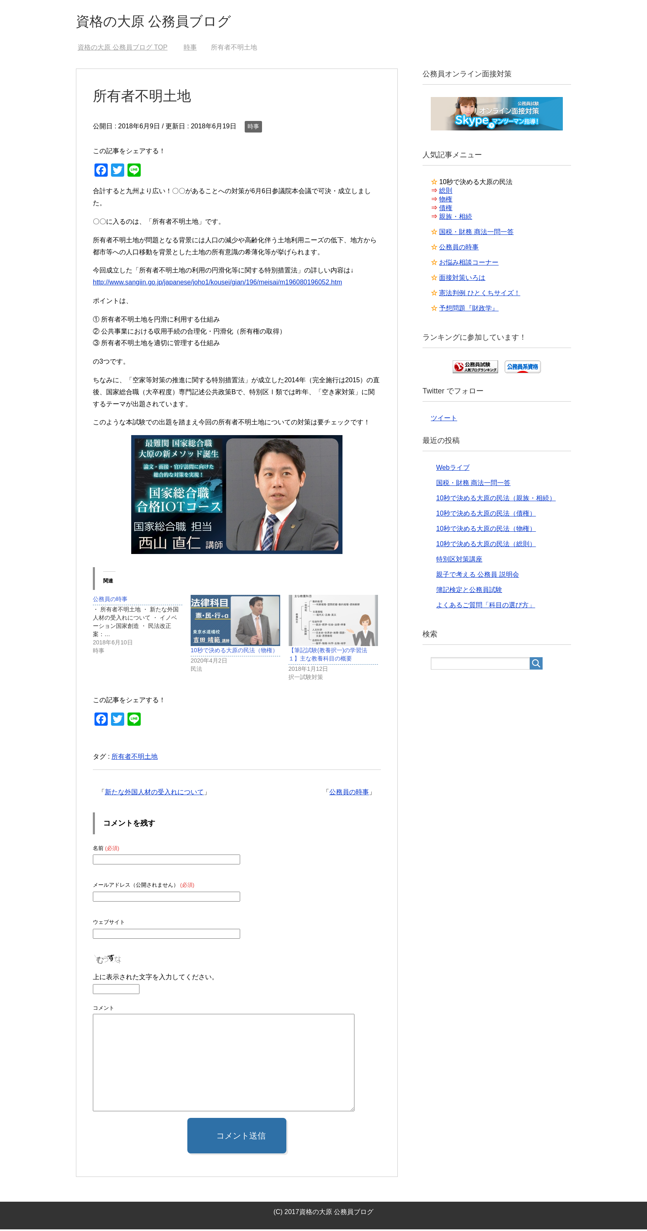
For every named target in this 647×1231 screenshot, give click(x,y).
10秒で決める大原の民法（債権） (486, 514)
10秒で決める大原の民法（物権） (234, 652)
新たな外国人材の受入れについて (154, 793)
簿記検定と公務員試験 (469, 591)
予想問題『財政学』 (468, 309)
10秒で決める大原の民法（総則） (486, 545)
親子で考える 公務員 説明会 (477, 576)
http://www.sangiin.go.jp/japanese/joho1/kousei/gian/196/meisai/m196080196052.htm (217, 283)
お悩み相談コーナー (468, 264)
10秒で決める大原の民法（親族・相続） (496, 499)
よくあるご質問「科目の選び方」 (485, 606)
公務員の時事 (349, 793)
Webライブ (453, 469)
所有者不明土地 (134, 758)
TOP (123, 48)
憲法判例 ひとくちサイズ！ (479, 294)
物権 (445, 200)
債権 (445, 209)
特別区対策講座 (459, 560)
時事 (253, 128)
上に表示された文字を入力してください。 (155, 978)
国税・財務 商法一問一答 (476, 233)
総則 (445, 192)
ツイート (444, 419)
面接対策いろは (462, 279)
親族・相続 (455, 218)
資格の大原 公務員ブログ (160, 22)
